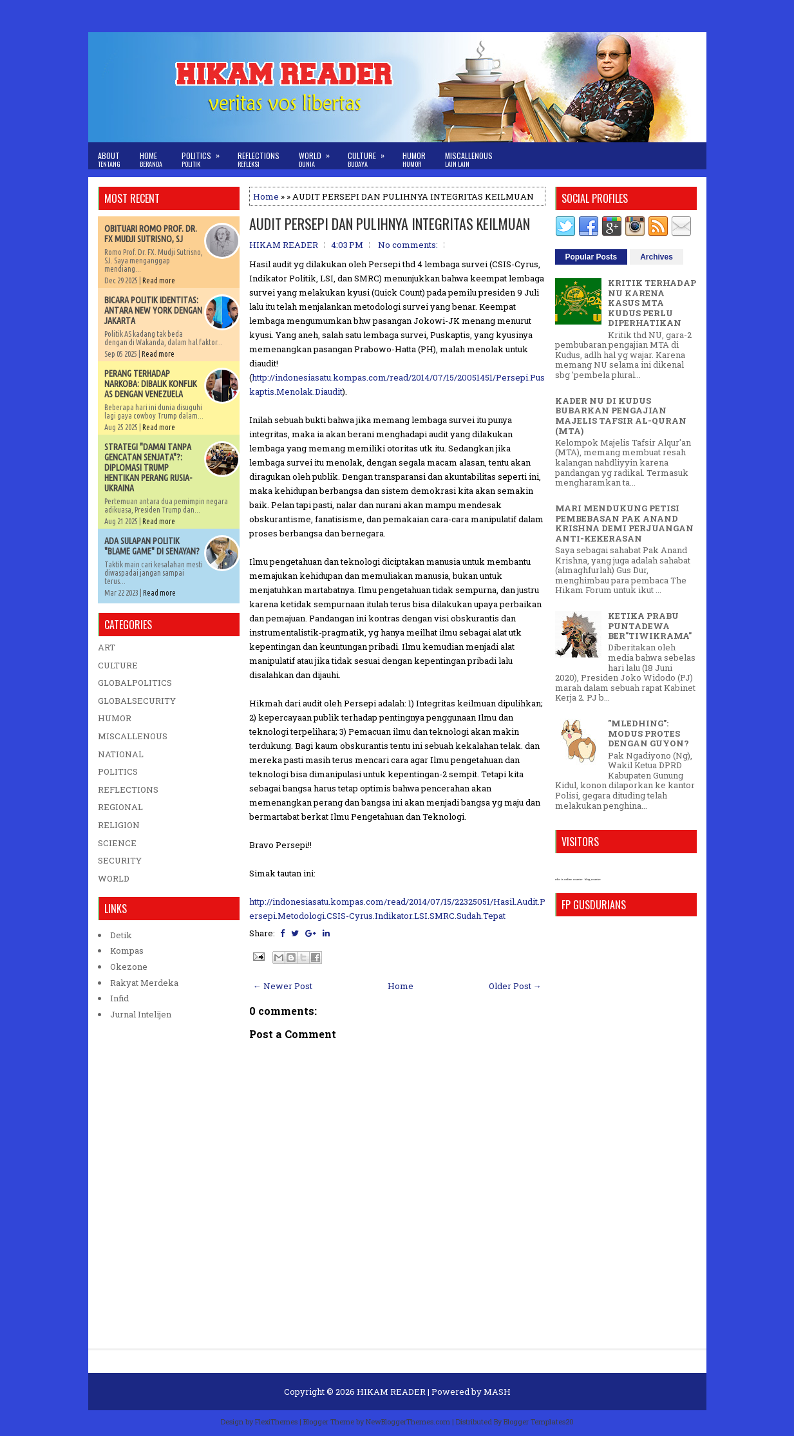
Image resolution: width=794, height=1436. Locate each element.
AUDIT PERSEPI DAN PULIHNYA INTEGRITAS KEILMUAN (389, 223)
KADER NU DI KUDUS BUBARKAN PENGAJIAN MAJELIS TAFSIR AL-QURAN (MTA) (620, 416)
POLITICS (118, 771)
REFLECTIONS (128, 789)
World (318, 155)
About (109, 159)
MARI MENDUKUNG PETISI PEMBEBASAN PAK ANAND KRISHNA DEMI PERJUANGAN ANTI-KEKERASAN (624, 523)
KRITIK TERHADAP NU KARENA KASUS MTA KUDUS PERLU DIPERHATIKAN (652, 302)
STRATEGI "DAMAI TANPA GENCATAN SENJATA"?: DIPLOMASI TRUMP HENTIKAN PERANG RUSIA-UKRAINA (148, 467)
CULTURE (118, 665)
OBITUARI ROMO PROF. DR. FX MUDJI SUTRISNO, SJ (150, 233)
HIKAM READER (391, 1391)
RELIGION (119, 825)
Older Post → (515, 986)
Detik (121, 935)
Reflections (258, 159)
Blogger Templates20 (539, 1421)
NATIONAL (121, 754)
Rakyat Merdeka (144, 982)
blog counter (593, 879)
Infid (119, 998)
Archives (656, 256)
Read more (158, 280)
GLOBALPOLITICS (135, 682)
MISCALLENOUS (132, 736)
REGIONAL (120, 807)
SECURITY (120, 860)
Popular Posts (591, 256)
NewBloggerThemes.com (408, 1421)
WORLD (113, 878)
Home (151, 159)
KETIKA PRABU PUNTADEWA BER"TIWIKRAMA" (650, 625)
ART (106, 647)
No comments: (408, 244)
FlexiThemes (276, 1421)
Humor (414, 159)
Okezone (128, 966)
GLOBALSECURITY (137, 700)
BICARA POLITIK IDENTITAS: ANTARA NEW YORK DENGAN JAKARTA (153, 310)
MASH (497, 1391)
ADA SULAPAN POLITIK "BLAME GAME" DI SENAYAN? (152, 546)
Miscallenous (469, 159)
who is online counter (569, 879)
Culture (370, 155)
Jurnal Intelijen (140, 1014)
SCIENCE (117, 843)
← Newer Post (282, 986)
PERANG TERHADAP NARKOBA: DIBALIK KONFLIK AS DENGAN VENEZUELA (150, 383)
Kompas (127, 950)
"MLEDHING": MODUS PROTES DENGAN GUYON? (648, 733)
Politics (205, 155)
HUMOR (114, 718)
